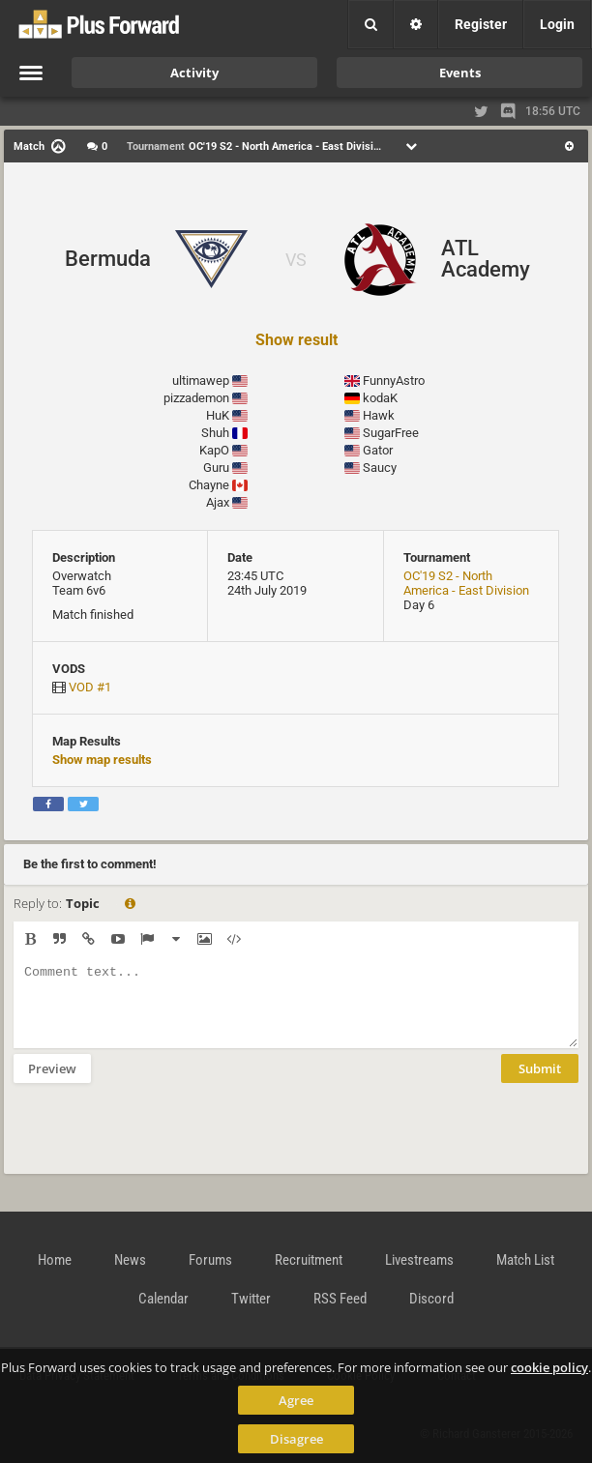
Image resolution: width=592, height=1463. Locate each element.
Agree (296, 1400)
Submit (539, 1083)
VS (296, 259)
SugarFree (391, 432)
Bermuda (108, 259)
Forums (210, 1260)
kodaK (380, 398)
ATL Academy (485, 258)
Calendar (163, 1298)
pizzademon (196, 398)
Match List (525, 1260)
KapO (214, 450)
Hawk (379, 415)
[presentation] (161, 1141)
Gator (378, 450)
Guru (216, 467)
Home (55, 1260)
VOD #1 (90, 687)
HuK (217, 415)
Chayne (209, 485)
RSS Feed (340, 1298)
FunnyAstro (394, 380)
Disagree (296, 1439)
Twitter (251, 1298)
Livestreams (419, 1260)
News (130, 1260)
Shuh (215, 432)
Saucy (380, 467)
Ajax (217, 502)
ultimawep (200, 380)
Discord (431, 1298)
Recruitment (308, 1260)
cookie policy (549, 1367)
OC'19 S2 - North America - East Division (466, 583)
